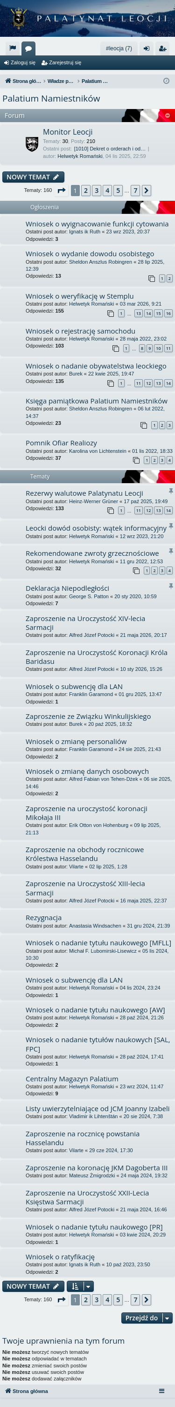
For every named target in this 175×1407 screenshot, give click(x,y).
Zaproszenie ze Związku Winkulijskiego (88, 716)
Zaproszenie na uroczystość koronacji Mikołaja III (86, 813)
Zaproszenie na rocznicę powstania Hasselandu (83, 1138)
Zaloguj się (23, 62)
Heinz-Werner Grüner (93, 501)
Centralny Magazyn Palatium (72, 1078)
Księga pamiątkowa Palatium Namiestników (97, 400)
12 (148, 383)
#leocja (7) (119, 48)
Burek (76, 373)
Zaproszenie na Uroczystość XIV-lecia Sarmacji (85, 623)
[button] (61, 190)
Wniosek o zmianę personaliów (76, 741)
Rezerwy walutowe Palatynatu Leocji (84, 493)
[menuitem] (13, 48)
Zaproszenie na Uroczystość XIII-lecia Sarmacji (85, 888)
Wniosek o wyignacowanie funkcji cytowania (97, 223)
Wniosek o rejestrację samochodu (80, 330)
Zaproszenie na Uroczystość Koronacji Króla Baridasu (97, 657)
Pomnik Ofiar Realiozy (61, 442)
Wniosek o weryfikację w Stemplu (80, 296)
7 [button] (135, 190)
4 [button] (107, 190)
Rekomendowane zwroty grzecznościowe (92, 553)
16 (168, 313)
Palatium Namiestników (51, 98)
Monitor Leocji (68, 132)
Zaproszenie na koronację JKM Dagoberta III (97, 1167)
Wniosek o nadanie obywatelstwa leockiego (96, 365)
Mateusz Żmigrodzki (92, 1175)
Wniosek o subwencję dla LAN (74, 686)
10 (158, 348)
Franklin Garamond (91, 694)
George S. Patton (89, 596)
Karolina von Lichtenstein (97, 451)
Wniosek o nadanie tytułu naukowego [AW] (95, 1009)
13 (138, 313)
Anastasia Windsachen (95, 926)
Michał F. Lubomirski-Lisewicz (103, 951)
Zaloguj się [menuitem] (149, 50)
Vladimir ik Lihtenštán (93, 1116)
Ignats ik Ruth (84, 231)
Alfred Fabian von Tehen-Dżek (103, 779)
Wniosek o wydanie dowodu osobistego (90, 253)
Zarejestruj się (65, 62)
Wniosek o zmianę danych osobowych (87, 771)
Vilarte (76, 866)
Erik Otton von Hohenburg (98, 825)
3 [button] (96, 190)
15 (158, 313)
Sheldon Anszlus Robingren (100, 262)
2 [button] (86, 190)
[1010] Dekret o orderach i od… (110, 148)
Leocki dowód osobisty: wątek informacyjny (96, 528)
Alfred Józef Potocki (91, 635)
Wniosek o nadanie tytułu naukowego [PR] (94, 1226)
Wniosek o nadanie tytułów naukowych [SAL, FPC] (98, 1044)
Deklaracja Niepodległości (67, 588)
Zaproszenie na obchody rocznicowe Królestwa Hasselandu (85, 854)
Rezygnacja (44, 917)
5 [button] (118, 190)
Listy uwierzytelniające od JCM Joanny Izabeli (98, 1108)
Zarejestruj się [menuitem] (164, 50)
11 (168, 348)
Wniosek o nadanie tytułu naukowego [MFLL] (98, 942)
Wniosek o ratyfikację (60, 1256)
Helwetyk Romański (80, 156)
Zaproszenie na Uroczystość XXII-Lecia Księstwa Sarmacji (87, 1197)
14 (148, 313)
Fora (30, 50)
